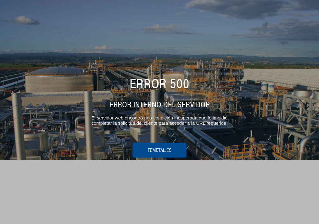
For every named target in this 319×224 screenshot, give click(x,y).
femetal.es (160, 150)
